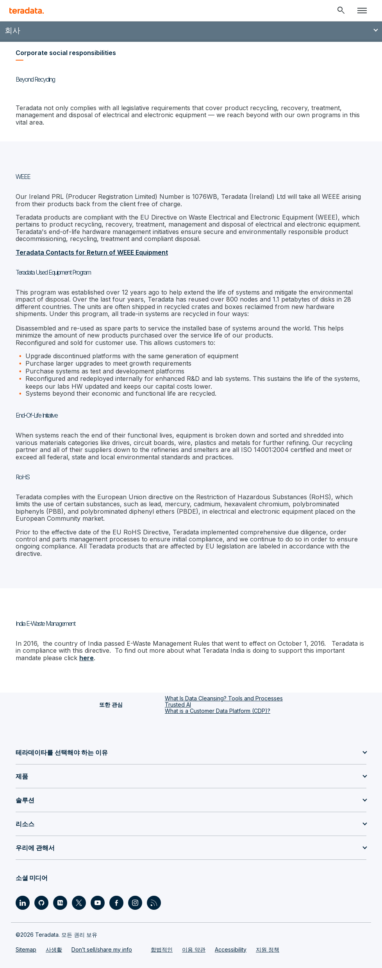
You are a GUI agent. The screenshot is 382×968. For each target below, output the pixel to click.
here (86, 658)
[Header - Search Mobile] (341, 10)
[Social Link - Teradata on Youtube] (98, 903)
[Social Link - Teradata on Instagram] (135, 903)
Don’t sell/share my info (101, 949)
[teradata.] (26, 10)
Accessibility (230, 949)
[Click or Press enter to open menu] (362, 10)
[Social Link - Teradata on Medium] (60, 903)
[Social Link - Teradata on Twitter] (79, 903)
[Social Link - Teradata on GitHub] (41, 903)
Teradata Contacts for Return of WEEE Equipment (92, 252)
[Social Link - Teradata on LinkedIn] (23, 903)
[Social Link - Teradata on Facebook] (116, 903)
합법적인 (162, 949)
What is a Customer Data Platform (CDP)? (217, 710)
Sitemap (26, 949)
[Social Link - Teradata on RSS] (154, 903)
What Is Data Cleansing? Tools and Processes (224, 698)
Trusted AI (178, 704)
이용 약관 (193, 949)
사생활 (54, 949)
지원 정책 (267, 949)
